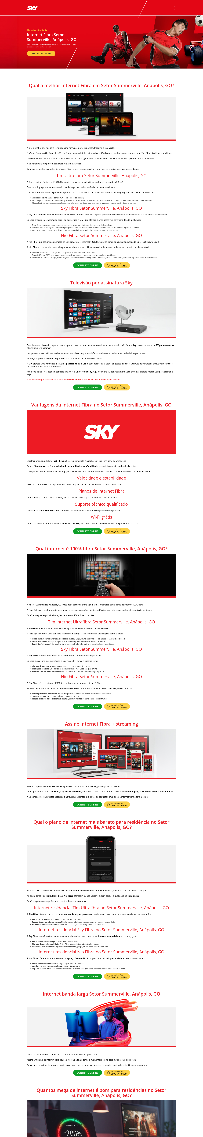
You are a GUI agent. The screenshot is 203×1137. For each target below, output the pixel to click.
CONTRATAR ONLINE (41, 53)
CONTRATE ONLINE (87, 265)
